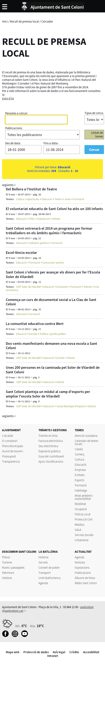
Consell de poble (49, 567)
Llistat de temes (97, 134)
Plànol (6, 557)
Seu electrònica (48, 446)
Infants (56, 219)
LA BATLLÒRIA (48, 552)
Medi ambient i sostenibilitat (84, 497)
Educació (47, 199)
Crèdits (74, 652)
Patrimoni (8, 573)
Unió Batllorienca (49, 578)
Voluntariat (43, 219)
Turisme (7, 562)
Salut (78, 530)
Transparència (11, 461)
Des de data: (13, 143)
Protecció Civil (84, 519)
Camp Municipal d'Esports (70, 406)
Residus (79, 524)
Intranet (52, 656)
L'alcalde (7, 436)
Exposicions (82, 567)
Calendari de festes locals (86, 442)
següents (9, 185)
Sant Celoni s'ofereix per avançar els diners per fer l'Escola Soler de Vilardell (53, 274)
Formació (78, 199)
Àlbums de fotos (85, 578)
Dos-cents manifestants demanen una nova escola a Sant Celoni (51, 345)
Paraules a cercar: (16, 113)
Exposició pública (49, 451)
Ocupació (81, 509)
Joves (67, 199)
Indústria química (39, 243)
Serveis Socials (84, 535)
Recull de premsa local (24, 21)
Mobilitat (80, 504)
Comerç (79, 454)
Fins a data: (50, 143)
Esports (79, 480)
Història (7, 578)
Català (79, 449)
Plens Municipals (12, 446)
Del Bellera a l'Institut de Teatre (31, 189)
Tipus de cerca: (94, 113)
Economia (62, 287)
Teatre (58, 199)
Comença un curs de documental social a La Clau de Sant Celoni (51, 302)
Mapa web (12, 652)
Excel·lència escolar (21, 252)
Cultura (79, 459)
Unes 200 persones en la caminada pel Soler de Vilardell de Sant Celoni (53, 369)
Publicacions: (14, 128)
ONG (31, 219)
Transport (45, 573)
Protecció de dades (36, 652)
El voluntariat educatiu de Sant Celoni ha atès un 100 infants (54, 208)
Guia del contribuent (51, 456)
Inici (5, 21)
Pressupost (9, 456)
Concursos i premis (53, 262)
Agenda (43, 583)
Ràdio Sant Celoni (86, 583)
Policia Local (83, 514)
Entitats (79, 475)
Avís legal (59, 652)
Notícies (80, 562)
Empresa (80, 470)
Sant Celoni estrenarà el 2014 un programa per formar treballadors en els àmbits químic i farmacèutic (49, 230)
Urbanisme (81, 540)
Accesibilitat (91, 652)
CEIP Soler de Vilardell (28, 287)
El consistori (9, 441)
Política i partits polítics (53, 334)
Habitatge (81, 490)
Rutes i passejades (13, 567)
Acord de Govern (12, 451)
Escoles (33, 334)
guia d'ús (8, 98)
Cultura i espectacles (27, 199)
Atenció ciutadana (86, 436)
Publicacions (83, 573)
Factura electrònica (51, 441)
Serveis (43, 562)
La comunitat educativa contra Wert (35, 323)
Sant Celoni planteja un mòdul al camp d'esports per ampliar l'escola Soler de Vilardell (48, 394)
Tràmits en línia (48, 436)
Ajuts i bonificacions (51, 461)
